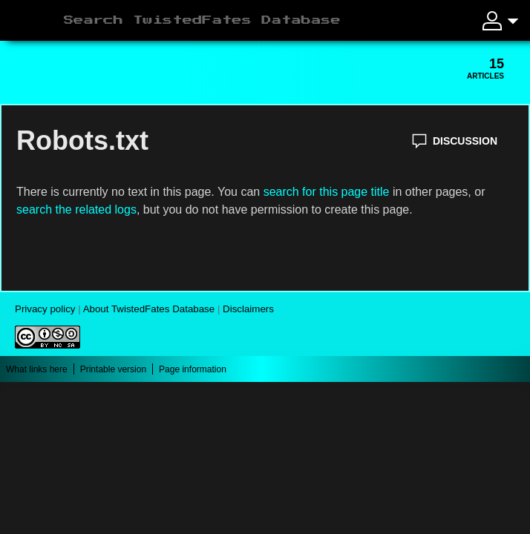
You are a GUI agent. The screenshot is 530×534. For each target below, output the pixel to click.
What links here (37, 369)
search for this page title (327, 191)
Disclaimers (248, 308)
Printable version (113, 369)
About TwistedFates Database (149, 308)
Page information (192, 369)
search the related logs (76, 209)
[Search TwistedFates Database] (258, 21)
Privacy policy (45, 308)
